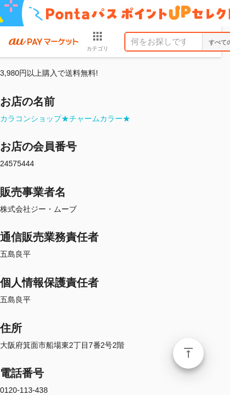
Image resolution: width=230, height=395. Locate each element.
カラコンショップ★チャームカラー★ (65, 118)
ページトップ (188, 353)
